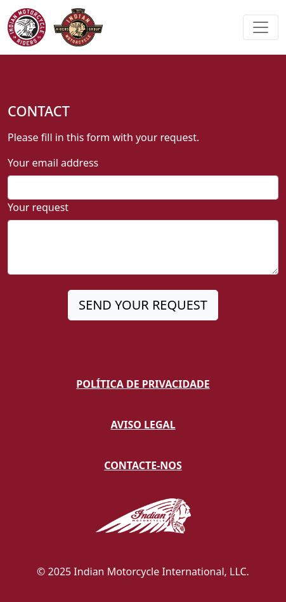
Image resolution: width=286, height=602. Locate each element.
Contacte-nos (143, 465)
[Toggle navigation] (260, 27)
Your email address (53, 163)
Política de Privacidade (142, 384)
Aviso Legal (142, 425)
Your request (38, 207)
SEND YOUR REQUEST (143, 304)
